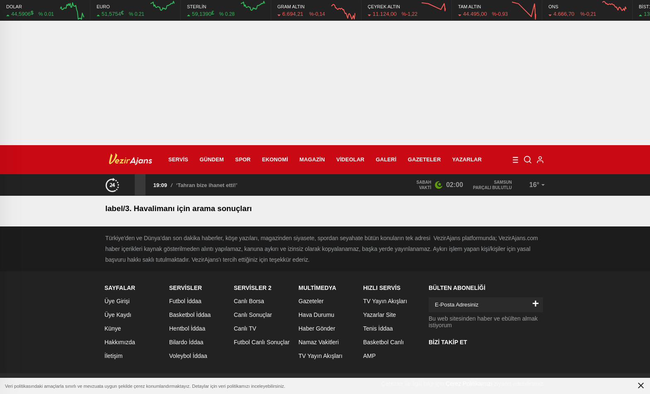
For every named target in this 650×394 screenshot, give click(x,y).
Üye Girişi (117, 301)
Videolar (350, 159)
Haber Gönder (316, 328)
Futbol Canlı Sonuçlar (262, 342)
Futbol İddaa (185, 301)
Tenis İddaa (378, 328)
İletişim (113, 356)
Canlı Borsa (249, 301)
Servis (178, 159)
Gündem (212, 159)
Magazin (312, 159)
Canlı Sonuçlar (253, 314)
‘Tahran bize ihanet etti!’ (207, 185)
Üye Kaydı (117, 314)
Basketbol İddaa (190, 314)
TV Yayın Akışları (320, 356)
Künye (112, 328)
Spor (242, 159)
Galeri (386, 159)
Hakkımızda (119, 342)
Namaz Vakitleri (318, 342)
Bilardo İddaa (186, 342)
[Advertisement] (325, 83)
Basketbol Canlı (383, 342)
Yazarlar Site (379, 314)
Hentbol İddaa (187, 328)
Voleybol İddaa (188, 356)
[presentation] (129, 184)
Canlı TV (245, 328)
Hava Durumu (316, 314)
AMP (369, 356)
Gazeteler (424, 159)
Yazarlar (467, 159)
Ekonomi (275, 159)
